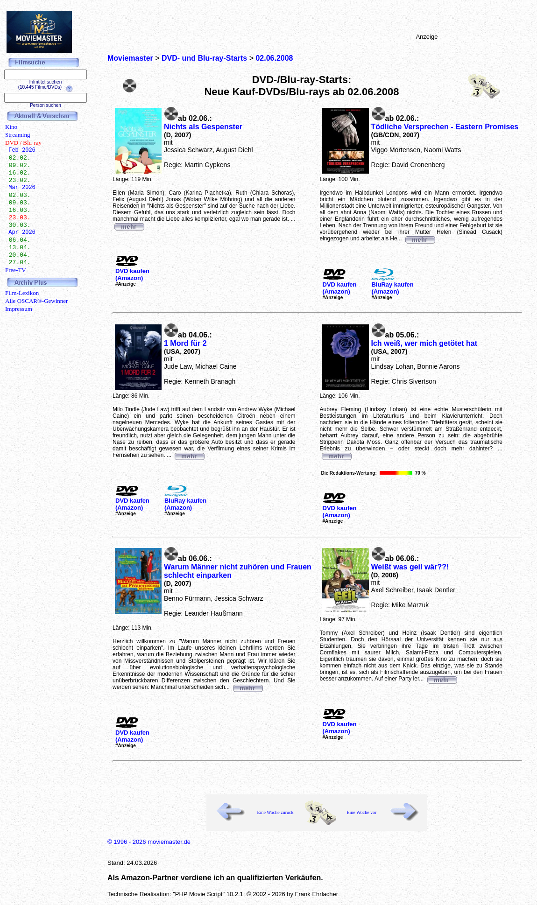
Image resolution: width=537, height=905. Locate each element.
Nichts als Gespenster (203, 127)
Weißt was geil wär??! (410, 567)
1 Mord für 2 (185, 343)
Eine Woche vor (361, 812)
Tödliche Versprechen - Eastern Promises (445, 127)
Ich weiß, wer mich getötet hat (424, 343)
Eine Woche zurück (275, 812)
